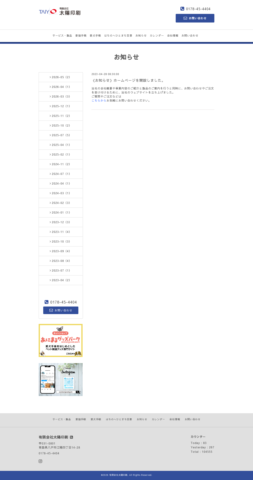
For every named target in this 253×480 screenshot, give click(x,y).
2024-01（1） (61, 212)
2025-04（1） (61, 145)
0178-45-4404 (198, 8)
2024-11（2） (61, 164)
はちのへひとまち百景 (118, 35)
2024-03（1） (61, 193)
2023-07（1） (61, 270)
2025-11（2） (61, 116)
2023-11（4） (61, 232)
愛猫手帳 (81, 35)
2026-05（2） (61, 77)
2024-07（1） (61, 174)
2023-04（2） (61, 280)
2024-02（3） (61, 203)
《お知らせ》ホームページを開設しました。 (128, 80)
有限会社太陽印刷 (118, 474)
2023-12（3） (61, 222)
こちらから (99, 100)
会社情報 (172, 35)
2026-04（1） (61, 87)
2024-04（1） (61, 183)
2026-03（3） (61, 96)
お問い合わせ (189, 35)
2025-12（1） (61, 106)
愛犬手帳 (95, 35)
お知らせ (141, 35)
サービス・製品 (62, 35)
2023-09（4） (61, 251)
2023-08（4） (61, 261)
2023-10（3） (61, 241)
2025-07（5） (61, 135)
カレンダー (157, 35)
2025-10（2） (61, 125)
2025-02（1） (61, 154)
